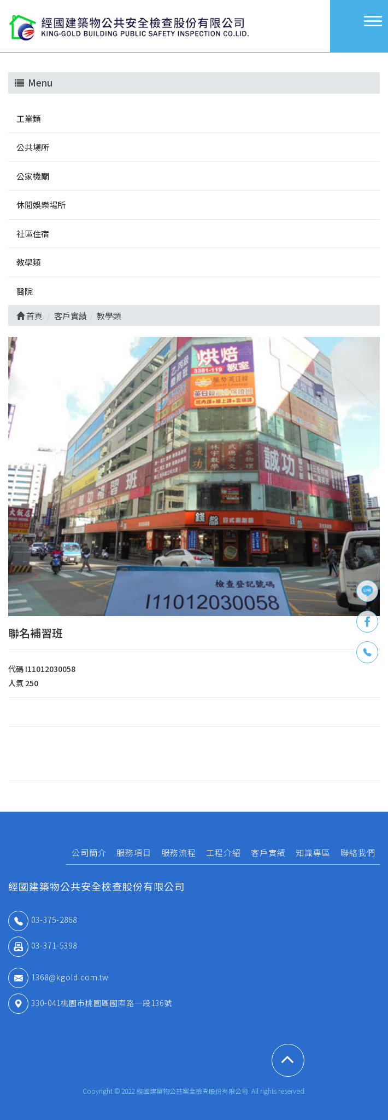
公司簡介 (89, 852)
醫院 (24, 291)
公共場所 (32, 147)
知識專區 (313, 852)
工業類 (28, 118)
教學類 (28, 262)
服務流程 (178, 852)
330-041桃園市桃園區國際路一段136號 (90, 1002)
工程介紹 (223, 852)
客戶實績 (268, 852)
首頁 (29, 315)
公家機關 (32, 176)
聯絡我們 (357, 852)
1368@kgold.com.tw (58, 977)
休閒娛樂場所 (41, 204)
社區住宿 (32, 233)
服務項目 (133, 852)
